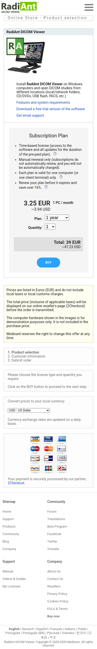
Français (56, 629)
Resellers (53, 586)
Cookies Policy (57, 601)
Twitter (52, 541)
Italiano (70, 629)
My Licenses (11, 586)
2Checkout (16, 483)
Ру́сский (53, 633)
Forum (51, 511)
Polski (82, 629)
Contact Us (55, 579)
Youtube (53, 549)
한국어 (81, 633)
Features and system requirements (43, 102)
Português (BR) (34, 633)
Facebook (54, 534)
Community (10, 534)
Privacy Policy (57, 594)
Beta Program (57, 526)
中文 (53, 637)
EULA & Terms (57, 609)
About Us (53, 571)
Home (6, 511)
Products (8, 526)
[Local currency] (29, 410)
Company (9, 549)
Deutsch (28, 629)
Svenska (68, 633)
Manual (7, 571)
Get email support (30, 115)
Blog (5, 541)
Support (8, 519)
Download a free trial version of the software (50, 109)
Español (42, 629)
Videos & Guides (14, 579)
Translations (56, 519)
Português (12, 633)
